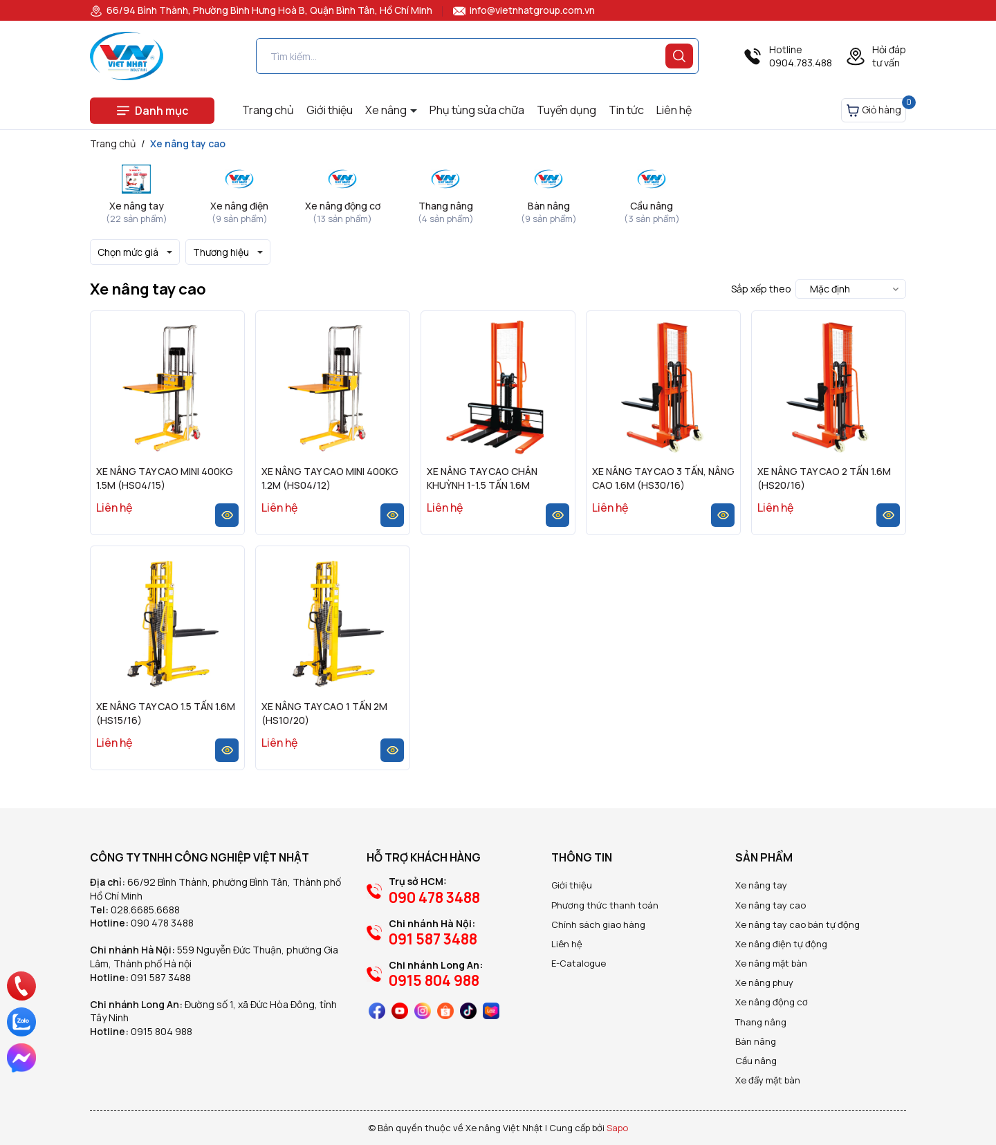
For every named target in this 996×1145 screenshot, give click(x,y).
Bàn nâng (549, 205)
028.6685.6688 (145, 909)
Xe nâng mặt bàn (771, 963)
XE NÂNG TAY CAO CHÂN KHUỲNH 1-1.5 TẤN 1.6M (482, 478)
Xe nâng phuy (764, 982)
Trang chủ (268, 110)
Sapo (617, 1127)
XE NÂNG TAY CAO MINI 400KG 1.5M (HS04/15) (164, 478)
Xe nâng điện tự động (781, 944)
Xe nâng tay (136, 205)
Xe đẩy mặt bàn (767, 1080)
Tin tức (626, 110)
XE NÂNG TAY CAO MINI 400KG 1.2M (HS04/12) (329, 478)
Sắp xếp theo (761, 288)
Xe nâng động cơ (342, 205)
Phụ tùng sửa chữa (477, 110)
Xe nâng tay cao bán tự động (797, 924)
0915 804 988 (161, 1031)
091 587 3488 (161, 977)
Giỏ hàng (876, 108)
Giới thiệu (329, 110)
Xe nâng (387, 110)
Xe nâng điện (239, 205)
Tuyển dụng (566, 110)
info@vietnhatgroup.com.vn (524, 10)
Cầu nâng (651, 205)
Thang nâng (445, 205)
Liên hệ (674, 110)
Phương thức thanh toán (604, 905)
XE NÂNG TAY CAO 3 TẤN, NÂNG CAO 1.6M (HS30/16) (663, 478)
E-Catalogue (578, 963)
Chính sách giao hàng (598, 924)
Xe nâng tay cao (770, 905)
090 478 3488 (162, 922)
